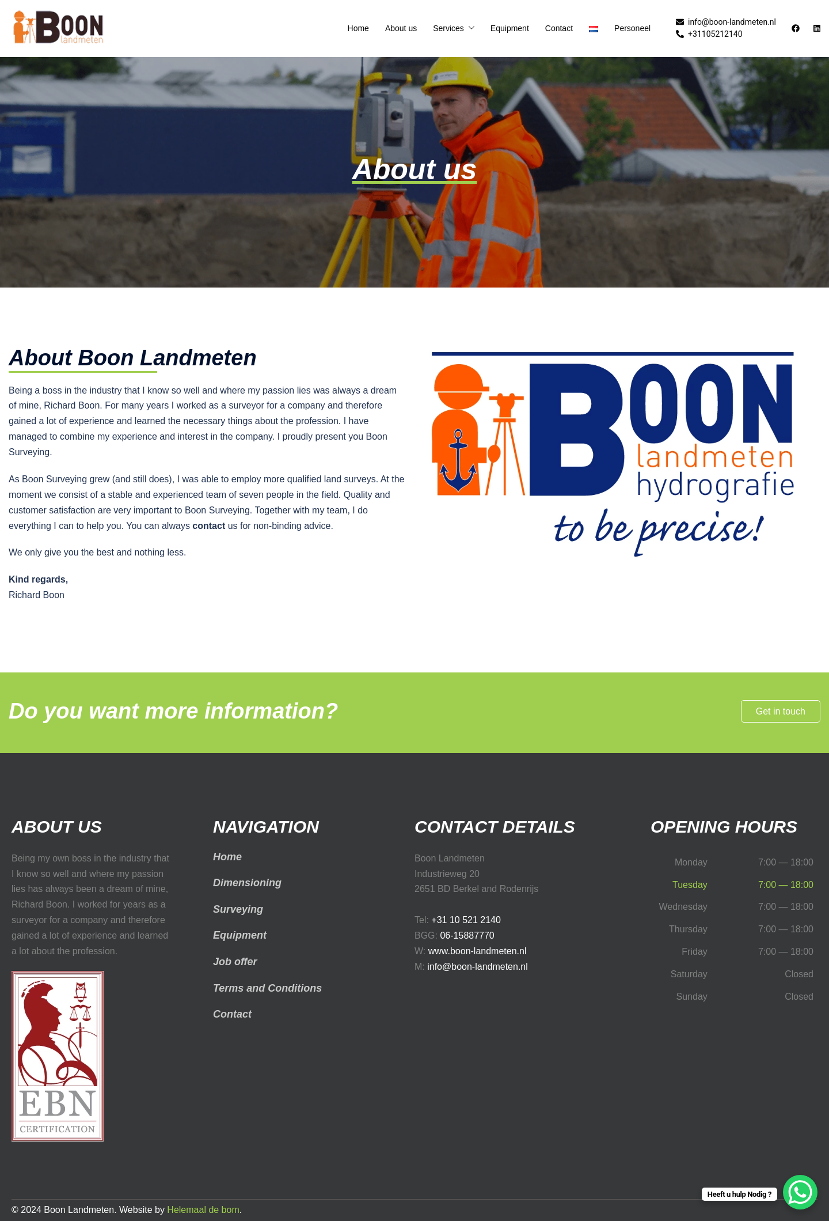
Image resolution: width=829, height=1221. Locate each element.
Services (448, 28)
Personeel (632, 28)
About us (401, 28)
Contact (559, 28)
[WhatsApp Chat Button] (800, 1192)
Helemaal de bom (203, 1210)
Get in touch (780, 711)
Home (358, 28)
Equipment (509, 28)
